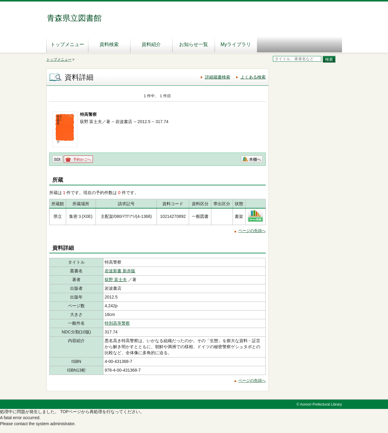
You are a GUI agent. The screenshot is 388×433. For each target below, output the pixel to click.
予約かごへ (82, 159)
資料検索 (109, 44)
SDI (57, 159)
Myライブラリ (236, 44)
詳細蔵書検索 (217, 77)
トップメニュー (67, 44)
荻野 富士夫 (116, 279)
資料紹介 (151, 44)
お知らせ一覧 (193, 44)
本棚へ (255, 159)
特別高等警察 (117, 323)
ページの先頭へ (252, 230)
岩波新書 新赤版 (120, 270)
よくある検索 (253, 77)
